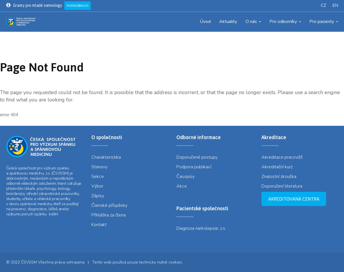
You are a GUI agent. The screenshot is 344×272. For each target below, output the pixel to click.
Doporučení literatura (281, 186)
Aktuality (228, 21)
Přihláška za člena (108, 215)
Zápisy (97, 196)
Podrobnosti (77, 5)
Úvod (205, 21)
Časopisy (185, 176)
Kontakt (99, 225)
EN (335, 5)
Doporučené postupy (197, 157)
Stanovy (99, 167)
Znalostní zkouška (278, 176)
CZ (323, 5)
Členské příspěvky (109, 205)
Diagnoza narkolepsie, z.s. (201, 228)
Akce (181, 186)
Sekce (97, 176)
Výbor (97, 186)
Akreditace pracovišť (281, 157)
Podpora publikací (193, 167)
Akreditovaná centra (293, 198)
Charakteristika (106, 157)
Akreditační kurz (277, 167)
